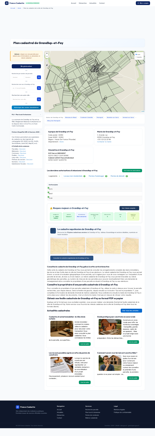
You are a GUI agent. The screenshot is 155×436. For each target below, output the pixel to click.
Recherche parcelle (91, 417)
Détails (137, 192)
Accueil (73, 3)
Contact (102, 3)
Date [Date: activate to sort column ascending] (76, 185)
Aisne (19, 8)
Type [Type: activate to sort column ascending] (62, 185)
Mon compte (142, 3)
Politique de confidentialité (122, 420)
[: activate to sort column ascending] (136, 186)
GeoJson (22, 149)
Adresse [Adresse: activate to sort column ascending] (111, 185)
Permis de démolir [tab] (119, 176)
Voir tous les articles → (131, 318)
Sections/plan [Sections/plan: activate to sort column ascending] (53, 185)
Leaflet (142, 111)
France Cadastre (22, 3)
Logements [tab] (54, 176)
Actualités (92, 3)
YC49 (50, 205)
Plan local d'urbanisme (92, 420)
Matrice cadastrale (91, 425)
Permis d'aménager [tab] (98, 176)
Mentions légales (119, 417)
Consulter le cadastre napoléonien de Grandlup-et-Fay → (71, 266)
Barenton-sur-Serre (113, 117)
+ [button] (47, 53)
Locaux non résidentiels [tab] (74, 176)
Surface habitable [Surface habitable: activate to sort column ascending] (99, 185)
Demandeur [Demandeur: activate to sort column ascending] (89, 185)
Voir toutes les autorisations (132, 170)
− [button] (47, 56)
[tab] (26, 114)
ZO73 (50, 192)
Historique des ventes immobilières (26, 107)
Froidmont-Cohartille (86, 117)
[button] (26, 114)
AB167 (51, 198)
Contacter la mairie (104, 142)
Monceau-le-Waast (71, 117)
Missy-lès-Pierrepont (53, 120)
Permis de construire (92, 423)
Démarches (83, 3)
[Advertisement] (77, 24)
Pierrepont (100, 117)
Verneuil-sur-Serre (128, 117)
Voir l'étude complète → (129, 216)
